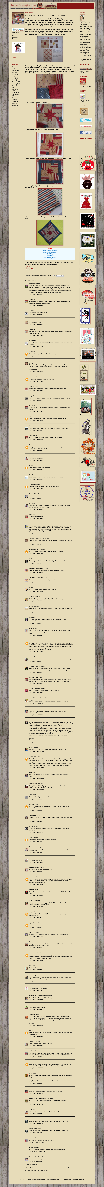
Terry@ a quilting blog (35, 688)
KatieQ (31, 475)
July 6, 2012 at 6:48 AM (36, 544)
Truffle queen (33, 756)
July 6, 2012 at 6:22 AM (36, 488)
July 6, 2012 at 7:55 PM (36, 990)
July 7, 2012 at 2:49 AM (36, 1036)
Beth (30, 465)
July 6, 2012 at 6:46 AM (36, 533)
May (13, 76)
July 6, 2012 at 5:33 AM (36, 400)
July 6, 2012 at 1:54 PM (36, 862)
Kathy (30, 942)
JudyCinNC (32, 386)
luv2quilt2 (32, 606)
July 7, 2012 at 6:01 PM (36, 1093)
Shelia (31, 503)
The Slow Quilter (34, 1089)
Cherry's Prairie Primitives (38, 275)
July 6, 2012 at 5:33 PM (36, 927)
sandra (31, 1051)
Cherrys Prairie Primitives (49, 250)
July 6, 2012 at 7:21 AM (36, 601)
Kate (30, 587)
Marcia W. (32, 889)
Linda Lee (32, 435)
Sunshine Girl (33, 596)
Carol (30, 310)
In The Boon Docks (49, 257)
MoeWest (32, 709)
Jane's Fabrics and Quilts (36, 698)
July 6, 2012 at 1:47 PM (36, 842)
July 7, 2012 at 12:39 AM (36, 1025)
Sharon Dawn (33, 900)
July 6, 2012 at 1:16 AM (36, 294)
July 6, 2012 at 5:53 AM (36, 430)
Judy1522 (32, 837)
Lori (30, 641)
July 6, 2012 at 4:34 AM (36, 346)
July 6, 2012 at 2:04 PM (36, 872)
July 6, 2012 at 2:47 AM (36, 305)
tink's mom (32, 826)
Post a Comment (32, 1164)
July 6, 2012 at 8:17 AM (36, 661)
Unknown (32, 377)
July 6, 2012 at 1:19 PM (36, 832)
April (13, 78)
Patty (30, 965)
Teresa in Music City (35, 666)
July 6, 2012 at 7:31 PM (36, 970)
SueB (30, 559)
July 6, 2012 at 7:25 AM (36, 612)
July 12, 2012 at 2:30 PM (36, 1161)
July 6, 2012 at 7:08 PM (36, 948)
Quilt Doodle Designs (35, 549)
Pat (30, 456)
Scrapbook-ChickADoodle (49, 252)
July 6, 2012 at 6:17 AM (36, 460)
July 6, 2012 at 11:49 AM (36, 789)
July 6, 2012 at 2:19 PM (36, 884)
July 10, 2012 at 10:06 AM (37, 1152)
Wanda (31, 445)
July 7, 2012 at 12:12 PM (36, 1068)
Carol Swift (32, 494)
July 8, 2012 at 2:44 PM (36, 1123)
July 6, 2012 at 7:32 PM (36, 981)
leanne (31, 1138)
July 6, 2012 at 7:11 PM (36, 960)
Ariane (31, 617)
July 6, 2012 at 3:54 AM (36, 315)
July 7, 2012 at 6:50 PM (36, 1114)
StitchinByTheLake (34, 783)
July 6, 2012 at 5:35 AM (36, 411)
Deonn (31, 628)
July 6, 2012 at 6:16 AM (36, 451)
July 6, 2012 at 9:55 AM (36, 704)
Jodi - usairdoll (33, 953)
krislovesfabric (33, 1041)
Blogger (81, 1179)
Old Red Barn (33, 1014)
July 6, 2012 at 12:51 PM (36, 810)
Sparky (31, 340)
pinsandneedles (33, 1119)
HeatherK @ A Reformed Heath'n (39, 995)
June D (31, 794)
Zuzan (31, 351)
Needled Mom (33, 657)
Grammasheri (33, 283)
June (13, 74)
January (14, 84)
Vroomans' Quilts (34, 677)
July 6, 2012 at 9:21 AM (36, 683)
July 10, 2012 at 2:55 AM (36, 1142)
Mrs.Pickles (32, 986)
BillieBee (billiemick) (35, 867)
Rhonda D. (32, 1005)
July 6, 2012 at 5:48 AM (36, 421)
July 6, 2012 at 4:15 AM (36, 335)
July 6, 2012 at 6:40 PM (36, 936)
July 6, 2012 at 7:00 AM (36, 563)
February (15, 82)
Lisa (30, 858)
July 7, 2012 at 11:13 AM (36, 1057)
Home (50, 1168)
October (14, 92)
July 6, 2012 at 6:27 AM (36, 498)
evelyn (31, 912)
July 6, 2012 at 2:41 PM (36, 895)
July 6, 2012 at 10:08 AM (36, 715)
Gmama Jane (33, 720)
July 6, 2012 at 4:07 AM (36, 324)
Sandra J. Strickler (34, 1157)
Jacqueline (32, 396)
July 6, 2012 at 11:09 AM (36, 767)
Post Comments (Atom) (40, 1170)
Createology (32, 975)
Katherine (32, 1073)
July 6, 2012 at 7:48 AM (36, 651)
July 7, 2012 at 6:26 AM (36, 1046)
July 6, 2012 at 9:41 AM (36, 693)
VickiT (31, 772)
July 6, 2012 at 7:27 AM (36, 623)
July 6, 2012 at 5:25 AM (36, 381)
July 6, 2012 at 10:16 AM (36, 742)
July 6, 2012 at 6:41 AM (36, 509)
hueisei (31, 320)
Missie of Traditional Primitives (38, 538)
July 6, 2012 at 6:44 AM (36, 519)
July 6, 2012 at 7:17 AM (36, 591)
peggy (30, 514)
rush (30, 1030)
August (14, 70)
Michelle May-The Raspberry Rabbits (40, 1098)
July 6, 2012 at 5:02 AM (36, 356)
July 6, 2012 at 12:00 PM (36, 799)
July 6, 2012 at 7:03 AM (36, 572)
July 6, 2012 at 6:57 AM (36, 553)
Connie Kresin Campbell (36, 847)
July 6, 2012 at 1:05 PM (36, 821)
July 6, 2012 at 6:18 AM (36, 470)
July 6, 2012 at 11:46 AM (36, 778)
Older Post (71, 1168)
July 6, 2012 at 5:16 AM (36, 372)
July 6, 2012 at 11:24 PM (36, 1009)
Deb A (30, 416)
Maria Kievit (32, 932)
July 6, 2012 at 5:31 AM (36, 391)
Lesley (31, 329)
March (14, 80)
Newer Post (29, 1168)
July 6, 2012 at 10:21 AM (36, 751)
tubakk (50, 259)
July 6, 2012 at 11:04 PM (36, 1000)
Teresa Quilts (33, 484)
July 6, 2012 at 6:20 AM (36, 479)
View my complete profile (85, 60)
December (15, 86)
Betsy (30, 426)
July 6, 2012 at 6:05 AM (36, 440)
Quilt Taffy (50, 253)
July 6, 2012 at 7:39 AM (36, 636)
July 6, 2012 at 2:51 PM (36, 906)
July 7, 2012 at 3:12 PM (36, 1084)
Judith (31, 299)
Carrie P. (31, 747)
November (15, 89)
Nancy (31, 361)
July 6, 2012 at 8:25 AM (36, 672)
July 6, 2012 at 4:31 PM (36, 918)
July (13, 72)
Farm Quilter (32, 815)
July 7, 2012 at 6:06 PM (36, 1104)
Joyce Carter (33, 923)
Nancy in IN (32, 1062)
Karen (30, 1109)
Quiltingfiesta (50, 255)
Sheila (31, 405)
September (15, 67)
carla (30, 524)
